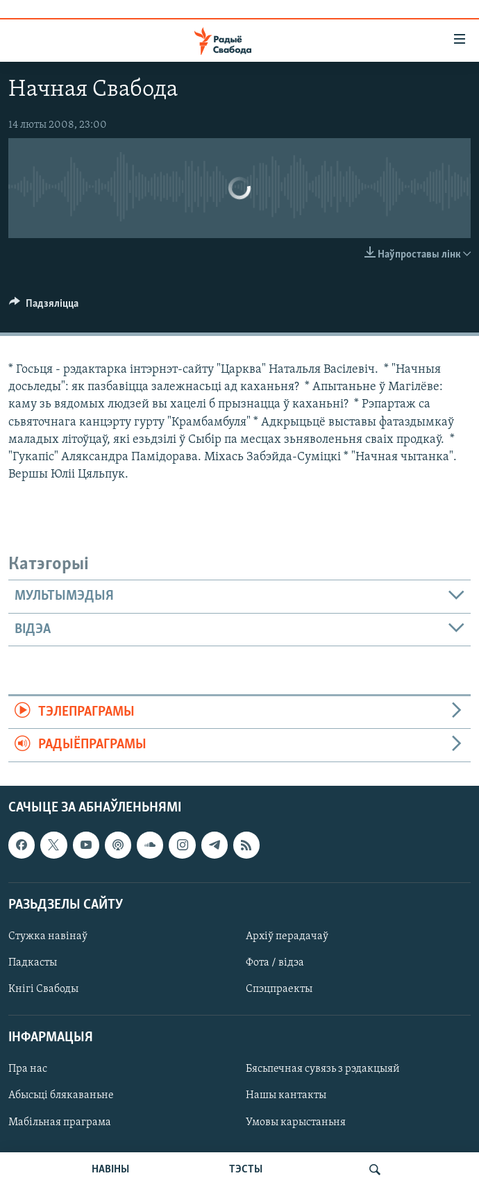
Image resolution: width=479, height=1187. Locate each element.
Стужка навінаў (47, 936)
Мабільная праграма (59, 1121)
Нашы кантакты (286, 1095)
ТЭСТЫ (245, 1169)
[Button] (43, 307)
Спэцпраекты (279, 989)
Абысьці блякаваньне (61, 1095)
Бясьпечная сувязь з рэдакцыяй (323, 1069)
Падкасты (32, 962)
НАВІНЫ (110, 1169)
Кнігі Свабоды (43, 989)
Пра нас (27, 1069)
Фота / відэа (275, 962)
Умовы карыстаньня (296, 1121)
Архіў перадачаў (287, 936)
